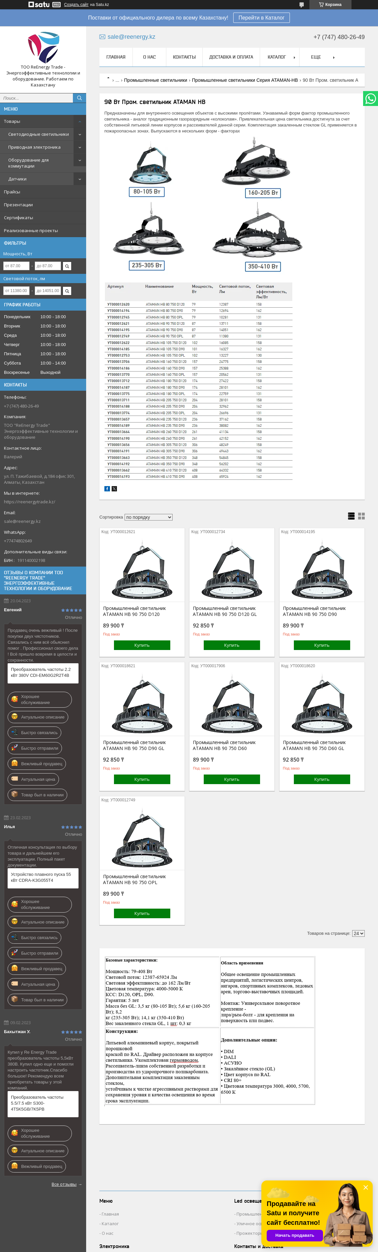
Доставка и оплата (231, 57)
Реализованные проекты (31, 230)
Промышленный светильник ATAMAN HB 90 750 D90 (314, 611)
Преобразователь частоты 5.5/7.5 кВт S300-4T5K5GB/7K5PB (37, 1103)
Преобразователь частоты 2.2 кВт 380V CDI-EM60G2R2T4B (41, 672)
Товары (12, 121)
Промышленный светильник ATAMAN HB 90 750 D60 (224, 745)
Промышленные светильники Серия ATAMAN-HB (245, 80)
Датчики (17, 179)
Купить (142, 645)
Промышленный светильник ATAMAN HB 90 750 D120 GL (225, 611)
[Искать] (79, 98)
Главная (116, 57)
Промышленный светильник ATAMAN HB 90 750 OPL (134, 879)
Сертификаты (18, 218)
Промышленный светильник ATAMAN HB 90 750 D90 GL (134, 745)
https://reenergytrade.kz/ (29, 502)
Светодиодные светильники (38, 134)
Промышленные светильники (156, 80)
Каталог (277, 57)
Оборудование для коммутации (28, 163)
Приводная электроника (34, 147)
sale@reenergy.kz (22, 521)
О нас (149, 57)
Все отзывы (64, 1184)
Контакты (184, 57)
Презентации (18, 205)
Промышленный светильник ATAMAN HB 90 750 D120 (134, 611)
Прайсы (12, 192)
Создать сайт (76, 4)
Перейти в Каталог (262, 18)
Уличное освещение (258, 1224)
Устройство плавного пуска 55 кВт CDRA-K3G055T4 (41, 877)
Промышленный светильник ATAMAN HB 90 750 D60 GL (314, 745)
